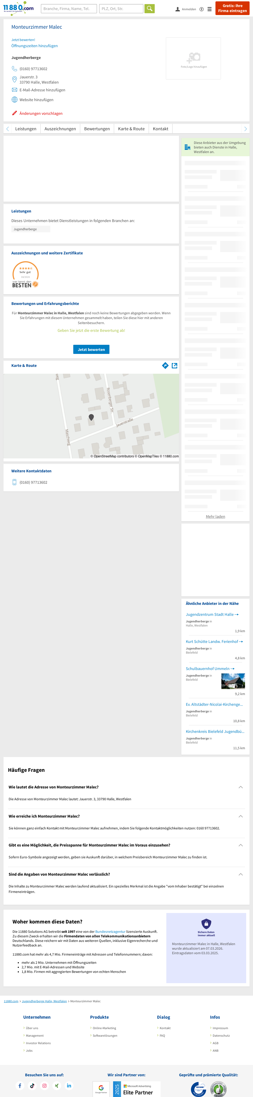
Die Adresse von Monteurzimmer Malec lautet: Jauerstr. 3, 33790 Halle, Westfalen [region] (70, 799)
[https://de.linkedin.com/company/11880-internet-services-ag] (69, 1086)
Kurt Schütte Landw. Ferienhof (212, 641)
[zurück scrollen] (7, 128)
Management (35, 1035)
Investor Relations (38, 1043)
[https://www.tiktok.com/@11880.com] (32, 1086)
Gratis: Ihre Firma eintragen (232, 8)
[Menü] (211, 8)
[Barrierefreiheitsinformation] (203, 8)
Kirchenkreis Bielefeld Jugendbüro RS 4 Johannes (215, 731)
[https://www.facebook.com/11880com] (19, 1086)
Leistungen (25, 128)
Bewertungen (97, 128)
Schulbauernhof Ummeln (208, 668)
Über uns (32, 1028)
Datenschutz (221, 1035)
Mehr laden (215, 516)
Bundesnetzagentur (110, 931)
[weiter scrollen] (246, 128)
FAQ (162, 1035)
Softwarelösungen (105, 1035)
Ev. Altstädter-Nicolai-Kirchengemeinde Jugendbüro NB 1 (215, 704)
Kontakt (160, 128)
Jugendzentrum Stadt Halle (210, 614)
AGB (215, 1043)
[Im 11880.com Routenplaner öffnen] (165, 364)
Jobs (29, 1050)
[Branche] (69, 8)
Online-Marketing (104, 1028)
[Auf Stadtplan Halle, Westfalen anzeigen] (174, 365)
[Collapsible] (241, 787)
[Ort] (121, 8)
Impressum (220, 1028)
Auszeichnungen (60, 128)
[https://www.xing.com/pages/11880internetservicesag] (56, 1086)
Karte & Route (131, 128)
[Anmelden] (187, 9)
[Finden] (149, 8)
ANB (215, 1050)
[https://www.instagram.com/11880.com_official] (44, 1086)
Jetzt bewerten (91, 349)
